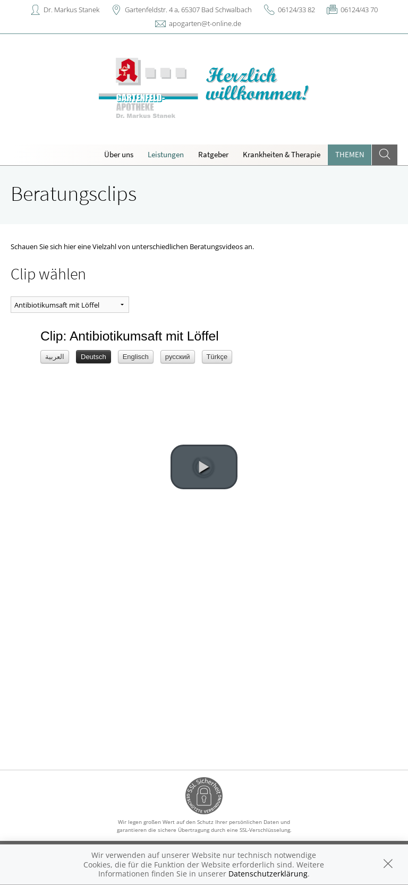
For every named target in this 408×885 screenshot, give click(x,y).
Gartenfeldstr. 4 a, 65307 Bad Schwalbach (188, 9)
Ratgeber (213, 154)
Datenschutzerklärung (268, 874)
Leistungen (166, 154)
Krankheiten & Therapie (281, 154)
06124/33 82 (296, 9)
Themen (349, 154)
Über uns (118, 154)
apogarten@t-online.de (205, 23)
